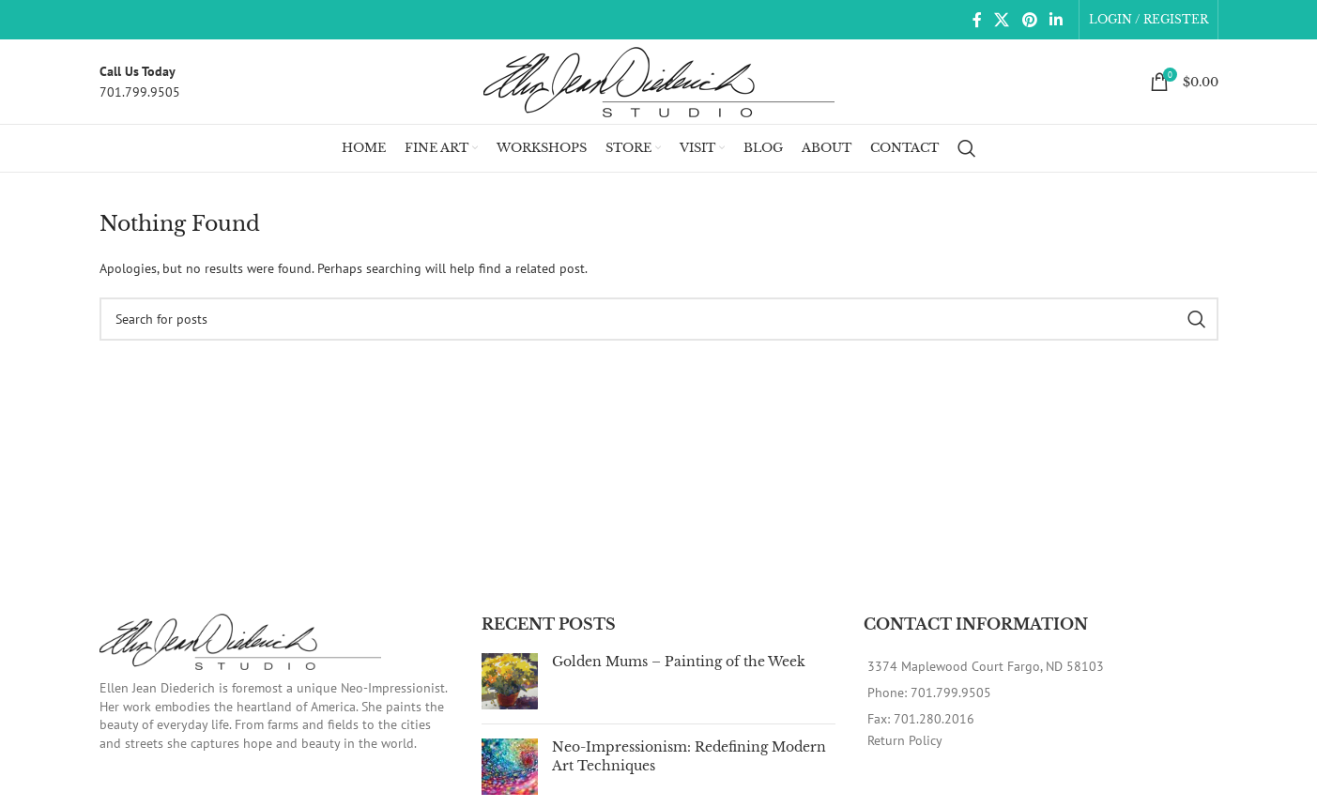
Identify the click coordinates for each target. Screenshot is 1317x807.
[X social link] (1002, 20)
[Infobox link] (140, 82)
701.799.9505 (951, 692)
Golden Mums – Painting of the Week (678, 661)
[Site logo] (659, 80)
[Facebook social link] (977, 20)
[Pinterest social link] (1029, 20)
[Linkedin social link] (1055, 20)
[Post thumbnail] (510, 681)
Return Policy (904, 740)
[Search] (967, 148)
